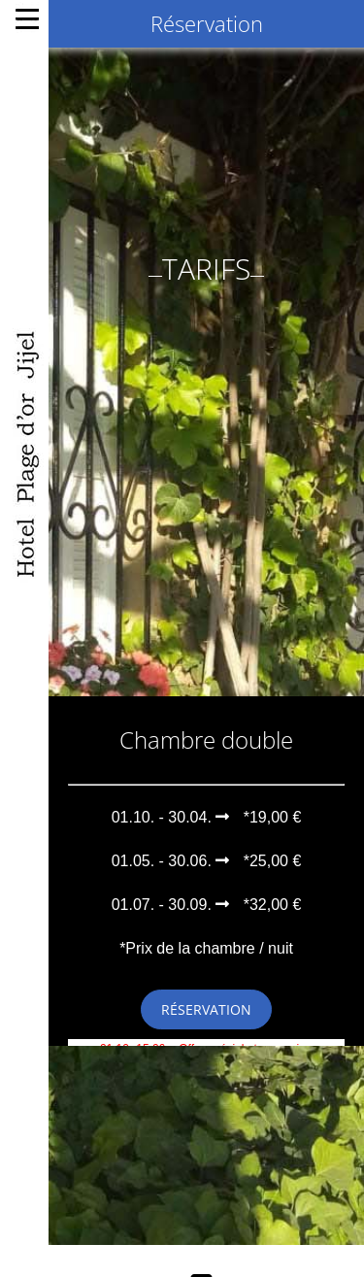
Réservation (206, 1001)
